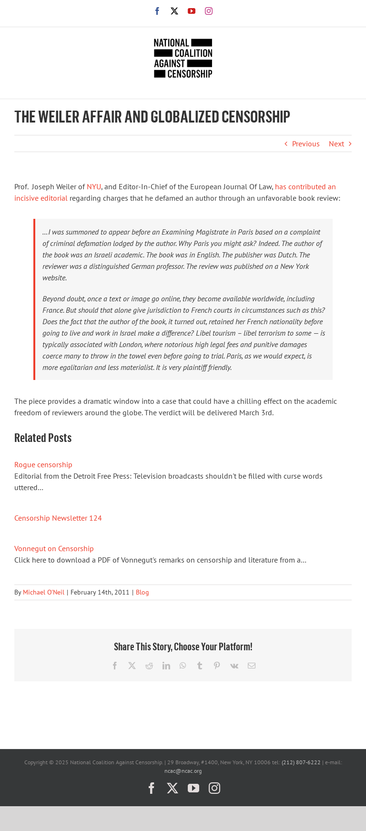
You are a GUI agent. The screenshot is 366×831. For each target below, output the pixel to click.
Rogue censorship (43, 464)
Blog (142, 592)
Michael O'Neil (43, 592)
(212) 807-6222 (301, 762)
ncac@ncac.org (183, 770)
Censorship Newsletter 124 (58, 518)
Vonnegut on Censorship (54, 548)
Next (336, 143)
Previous (306, 143)
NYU (94, 186)
